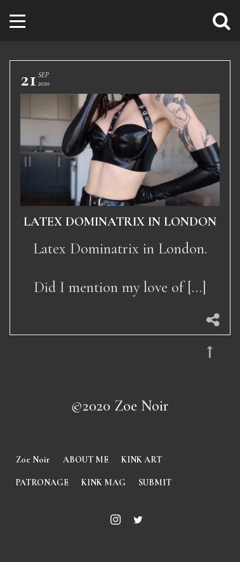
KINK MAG (103, 482)
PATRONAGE (42, 482)
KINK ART (141, 459)
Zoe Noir (33, 459)
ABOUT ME (86, 459)
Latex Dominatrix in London (120, 221)
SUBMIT (154, 482)
